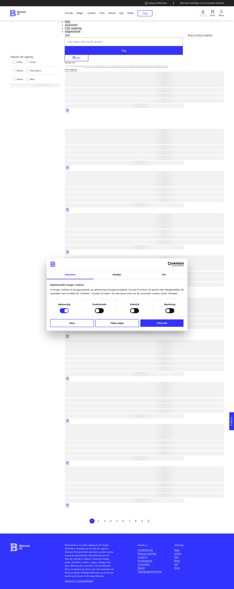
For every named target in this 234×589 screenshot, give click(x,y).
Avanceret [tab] (71, 25)
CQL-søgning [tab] (73, 28)
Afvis (72, 323)
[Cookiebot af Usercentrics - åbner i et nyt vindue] (170, 264)
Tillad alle (162, 323)
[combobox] (124, 41)
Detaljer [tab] (117, 274)
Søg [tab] (67, 21)
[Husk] (212, 13)
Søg (123, 50)
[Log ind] (202, 13)
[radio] (19, 62)
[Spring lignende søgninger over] (144, 62)
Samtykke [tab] (70, 274)
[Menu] (221, 13)
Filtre (76, 57)
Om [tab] (164, 274)
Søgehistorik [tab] (72, 31)
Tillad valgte (117, 323)
